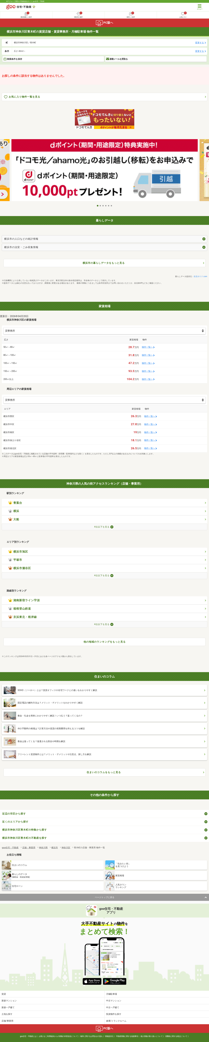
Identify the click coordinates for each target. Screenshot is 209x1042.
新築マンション (9, 1000)
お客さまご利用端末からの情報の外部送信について (58, 1036)
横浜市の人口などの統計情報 (21, 238)
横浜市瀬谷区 (19, 568)
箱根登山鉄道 (19, 608)
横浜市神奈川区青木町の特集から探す (24, 829)
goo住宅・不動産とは (28, 1036)
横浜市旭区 (18, 551)
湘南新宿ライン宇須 (24, 600)
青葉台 (15, 502)
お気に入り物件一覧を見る (22, 97)
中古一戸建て (112, 1007)
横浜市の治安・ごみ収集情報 (21, 247)
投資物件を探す (113, 1014)
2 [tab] (100, 205)
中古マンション (113, 1000)
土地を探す (7, 1014)
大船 (13, 519)
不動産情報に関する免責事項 (127, 1036)
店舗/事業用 (7, 1021)
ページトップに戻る (104, 897)
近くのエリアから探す (15, 821)
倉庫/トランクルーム (116, 1021)
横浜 (13, 511)
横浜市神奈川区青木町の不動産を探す (24, 837)
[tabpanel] (104, 171)
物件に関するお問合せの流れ (91, 1036)
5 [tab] (109, 205)
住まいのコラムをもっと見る (104, 772)
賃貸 (4, 994)
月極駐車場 (111, 994)
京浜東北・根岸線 (22, 617)
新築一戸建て (8, 1007)
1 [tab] (97, 205)
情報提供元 (109, 1036)
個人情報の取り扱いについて (151, 1036)
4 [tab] (106, 205)
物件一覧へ (147, 347)
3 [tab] (103, 205)
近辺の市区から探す (14, 813)
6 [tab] (111, 205)
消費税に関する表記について (176, 1036)
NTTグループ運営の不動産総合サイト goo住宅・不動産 (25, 1)
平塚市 (15, 559)
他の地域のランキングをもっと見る (105, 641)
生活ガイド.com (200, 276)
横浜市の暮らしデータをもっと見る (104, 262)
